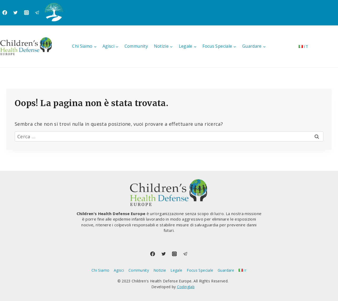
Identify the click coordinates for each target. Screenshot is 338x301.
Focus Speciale (200, 270)
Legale (176, 270)
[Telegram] (37, 12)
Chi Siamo (100, 270)
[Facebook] (4, 12)
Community (136, 46)
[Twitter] (15, 12)
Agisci (119, 270)
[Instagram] (26, 12)
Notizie (159, 270)
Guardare (226, 270)
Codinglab (186, 286)
